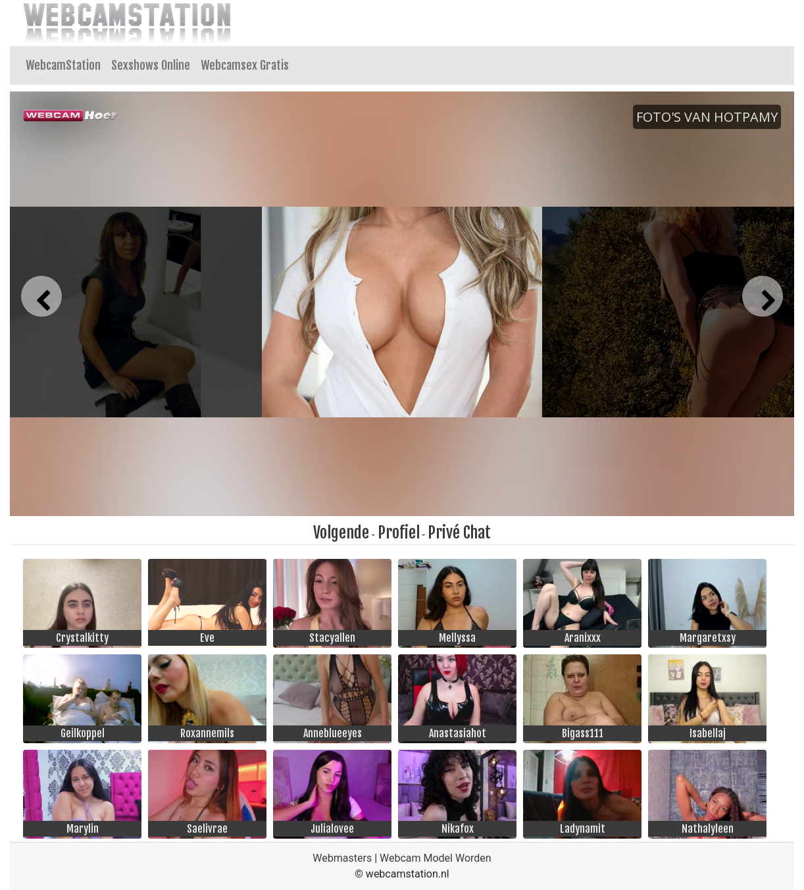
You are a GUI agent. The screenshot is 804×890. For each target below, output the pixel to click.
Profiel (399, 532)
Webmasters (342, 858)
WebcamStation (63, 65)
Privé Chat (459, 532)
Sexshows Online (150, 65)
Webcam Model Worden (435, 858)
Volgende (341, 532)
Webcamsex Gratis (245, 65)
